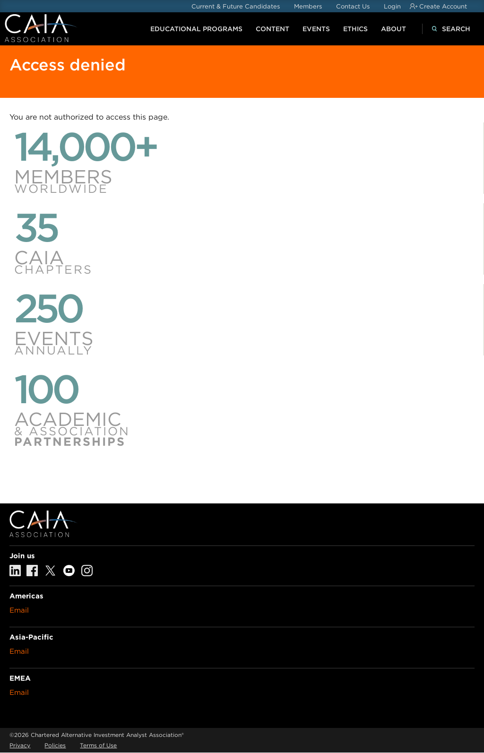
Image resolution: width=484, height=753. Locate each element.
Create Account (443, 6)
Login (392, 6)
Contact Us (353, 6)
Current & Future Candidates (235, 6)
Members (308, 6)
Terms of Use (98, 745)
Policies (55, 745)
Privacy (19, 745)
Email (19, 610)
